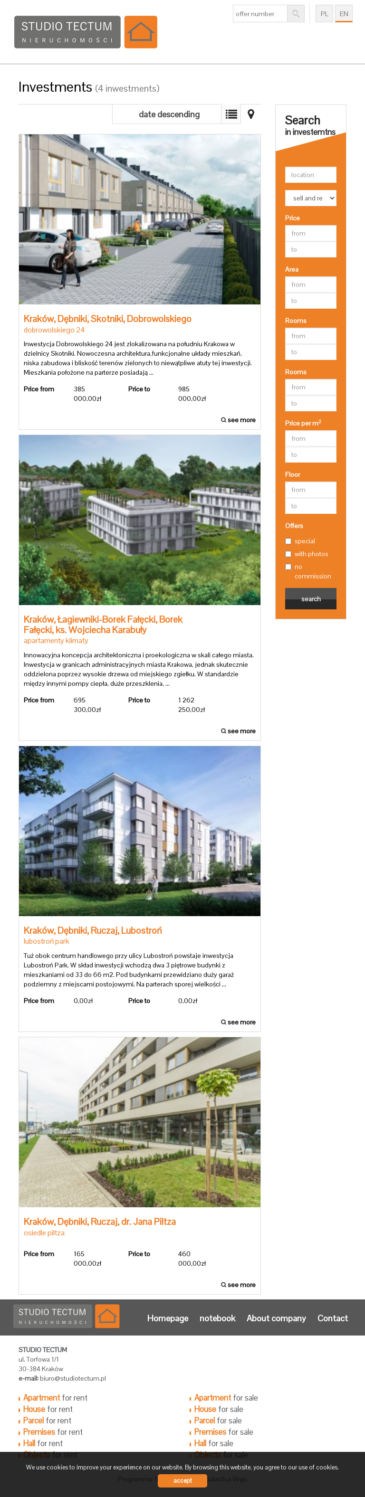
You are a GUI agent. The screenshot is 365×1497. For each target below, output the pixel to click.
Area (291, 269)
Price (292, 218)
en (344, 13)
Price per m (303, 422)
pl (324, 13)
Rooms (296, 320)
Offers (294, 525)
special (300, 541)
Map (231, 114)
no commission (308, 571)
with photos (306, 554)
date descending (169, 114)
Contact (332, 1318)
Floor (292, 474)
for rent (55, 1398)
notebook (217, 1318)
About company (276, 1318)
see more (139, 281)
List (251, 114)
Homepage (167, 1318)
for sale (226, 1398)
